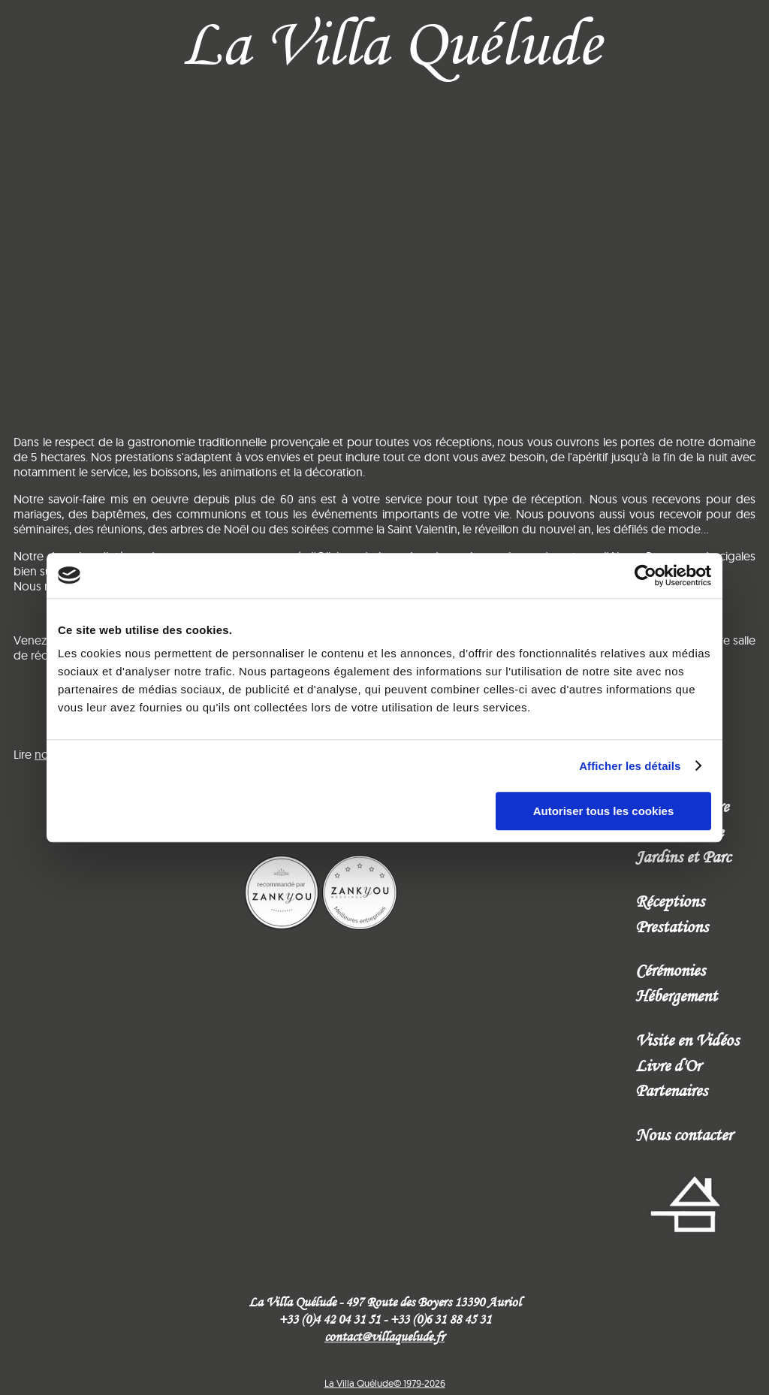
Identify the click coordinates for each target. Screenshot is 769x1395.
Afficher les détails (629, 765)
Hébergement (676, 995)
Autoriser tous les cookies (603, 811)
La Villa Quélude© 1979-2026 (384, 1383)
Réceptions (669, 900)
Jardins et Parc (683, 856)
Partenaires (671, 1090)
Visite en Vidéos (687, 1039)
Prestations (671, 926)
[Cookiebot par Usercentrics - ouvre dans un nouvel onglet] (645, 575)
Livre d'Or (668, 1065)
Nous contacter (683, 1134)
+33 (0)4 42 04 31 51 (329, 1319)
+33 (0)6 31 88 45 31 (440, 1319)
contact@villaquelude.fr (384, 1336)
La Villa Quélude (391, 42)
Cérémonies (670, 969)
